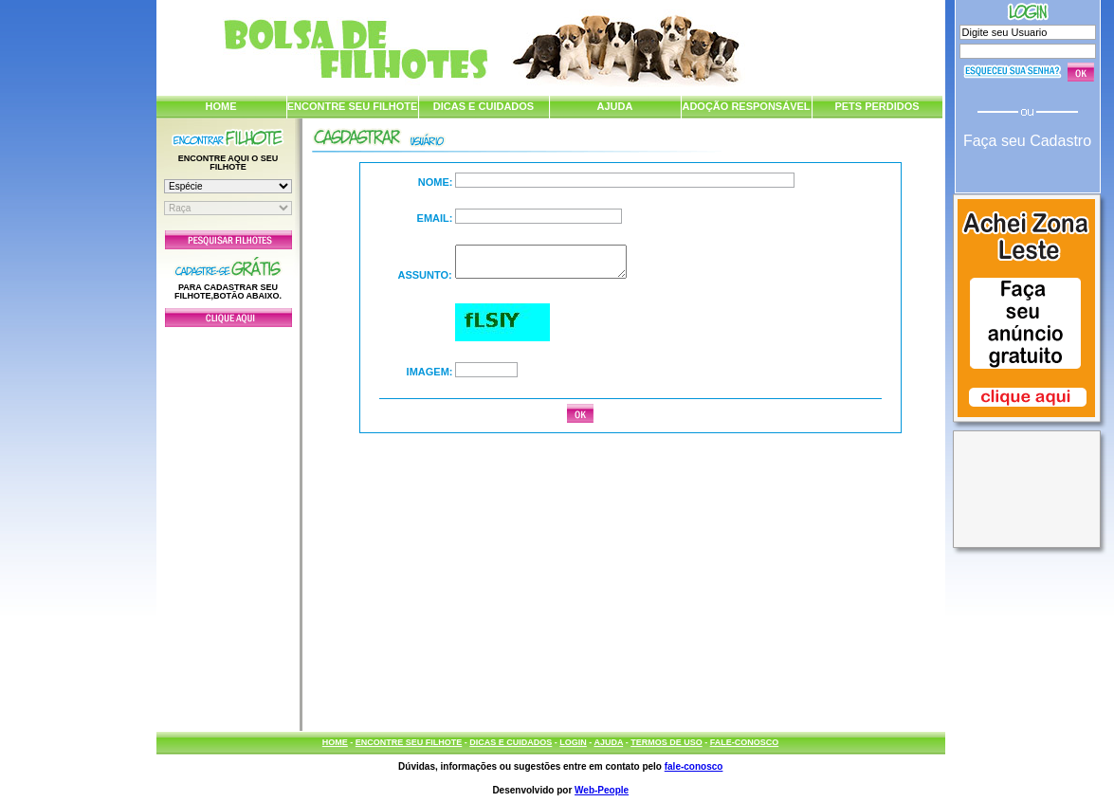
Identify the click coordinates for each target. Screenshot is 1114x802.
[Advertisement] (228, 524)
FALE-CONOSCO (744, 742)
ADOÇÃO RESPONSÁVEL (746, 106)
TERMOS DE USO (666, 742)
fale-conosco (694, 766)
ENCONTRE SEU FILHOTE (352, 106)
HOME (221, 106)
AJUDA (615, 106)
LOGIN (573, 742)
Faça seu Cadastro (1027, 141)
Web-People (602, 790)
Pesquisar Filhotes (228, 239)
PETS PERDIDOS (876, 106)
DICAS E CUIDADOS (483, 106)
